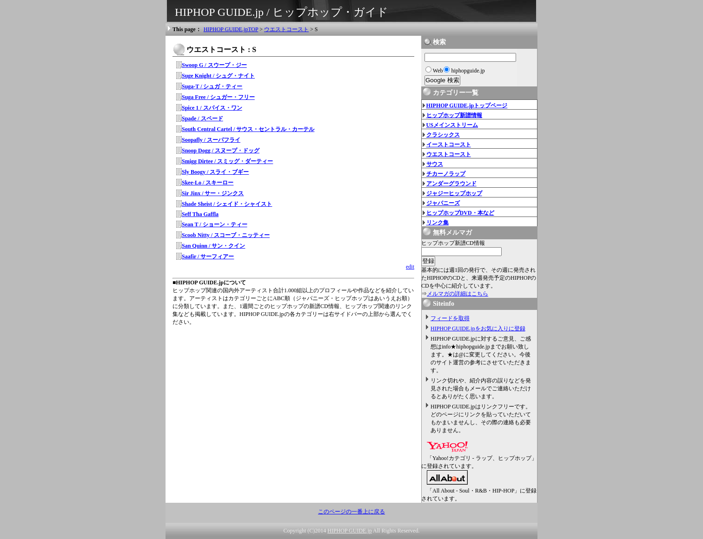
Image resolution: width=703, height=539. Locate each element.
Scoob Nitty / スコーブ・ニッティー (226, 235)
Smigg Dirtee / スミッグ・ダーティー (227, 161)
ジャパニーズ (443, 203)
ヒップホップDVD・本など (460, 213)
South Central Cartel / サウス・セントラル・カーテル (248, 129)
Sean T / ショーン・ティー (214, 224)
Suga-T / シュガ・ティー (212, 86)
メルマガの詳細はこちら (457, 293)
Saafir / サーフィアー (208, 256)
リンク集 (437, 222)
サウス (434, 164)
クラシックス (443, 134)
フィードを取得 (450, 318)
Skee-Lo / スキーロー (207, 182)
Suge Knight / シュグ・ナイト (218, 75)
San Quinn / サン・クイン (213, 246)
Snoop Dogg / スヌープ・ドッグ (220, 150)
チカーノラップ (445, 174)
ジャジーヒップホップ (454, 193)
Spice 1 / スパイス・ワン (212, 108)
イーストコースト (448, 144)
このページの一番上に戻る (351, 511)
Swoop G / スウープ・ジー (214, 65)
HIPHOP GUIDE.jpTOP (231, 29)
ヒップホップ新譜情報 (454, 115)
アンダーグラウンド (451, 183)
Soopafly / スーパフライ (211, 140)
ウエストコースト (286, 29)
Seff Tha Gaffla (200, 214)
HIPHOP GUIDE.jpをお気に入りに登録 (478, 328)
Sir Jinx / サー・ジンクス (213, 193)
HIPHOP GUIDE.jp (349, 530)
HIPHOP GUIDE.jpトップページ (467, 105)
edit (410, 266)
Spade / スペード (202, 118)
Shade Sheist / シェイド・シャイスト (227, 204)
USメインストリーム (452, 125)
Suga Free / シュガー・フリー (218, 97)
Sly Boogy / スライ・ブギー (215, 172)
